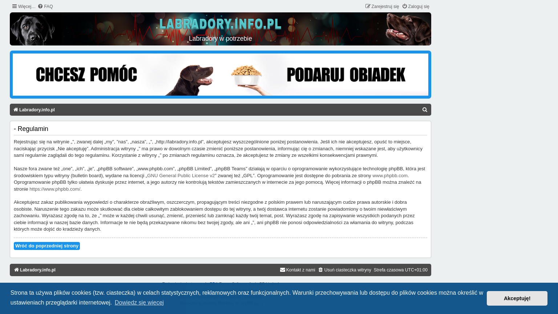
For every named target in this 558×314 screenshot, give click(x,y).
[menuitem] (45, 7)
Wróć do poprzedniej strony (46, 246)
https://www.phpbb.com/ (54, 189)
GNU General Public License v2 (181, 175)
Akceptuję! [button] (517, 298)
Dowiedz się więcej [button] (139, 302)
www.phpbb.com (390, 175)
